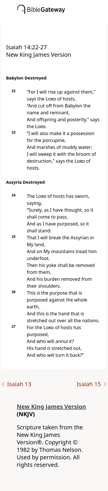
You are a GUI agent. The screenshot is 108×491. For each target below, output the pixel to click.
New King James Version (51, 406)
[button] (62, 19)
